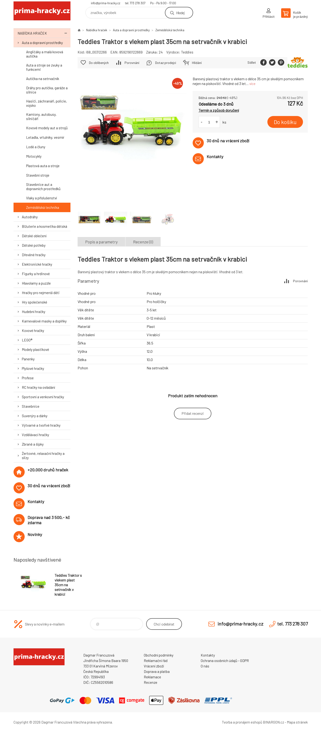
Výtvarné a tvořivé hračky (41, 425)
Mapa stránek (297, 722)
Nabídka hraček (44, 33)
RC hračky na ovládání (38, 387)
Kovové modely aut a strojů (47, 128)
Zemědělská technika (42, 207)
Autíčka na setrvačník (42, 78)
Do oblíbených (99, 63)
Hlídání (197, 63)
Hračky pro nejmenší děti (41, 293)
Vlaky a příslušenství (41, 198)
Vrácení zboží (154, 666)
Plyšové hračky (33, 368)
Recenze (150, 682)
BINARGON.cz (273, 722)
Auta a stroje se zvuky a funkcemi (44, 67)
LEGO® (27, 340)
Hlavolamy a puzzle (36, 283)
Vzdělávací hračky (35, 435)
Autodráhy (30, 217)
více (252, 83)
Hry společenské (34, 302)
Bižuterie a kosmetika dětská (44, 226)
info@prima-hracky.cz (105, 3)
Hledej (180, 12)
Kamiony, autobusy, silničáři (41, 116)
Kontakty (208, 655)
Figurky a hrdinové (36, 274)
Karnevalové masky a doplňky (44, 321)
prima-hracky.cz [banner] (42, 11)
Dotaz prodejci (165, 63)
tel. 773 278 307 (135, 3)
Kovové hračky (33, 330)
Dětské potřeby (34, 245)
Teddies (187, 52)
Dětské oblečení (34, 236)
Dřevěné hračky (34, 255)
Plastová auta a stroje (43, 166)
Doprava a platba (157, 671)
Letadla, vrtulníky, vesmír (45, 137)
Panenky (28, 359)
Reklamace (152, 677)
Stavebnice (30, 406)
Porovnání (132, 63)
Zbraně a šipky (33, 444)
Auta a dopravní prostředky (42, 42)
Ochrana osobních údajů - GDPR (225, 660)
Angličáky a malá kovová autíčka (44, 54)
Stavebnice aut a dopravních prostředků (43, 186)
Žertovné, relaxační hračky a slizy (43, 455)
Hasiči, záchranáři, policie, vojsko (46, 103)
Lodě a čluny (35, 147)
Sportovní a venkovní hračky (43, 397)
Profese (28, 378)
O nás (205, 666)
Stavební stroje (37, 175)
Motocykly (34, 156)
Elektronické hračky (37, 264)
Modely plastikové (35, 349)
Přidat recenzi (192, 413)
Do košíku (285, 122)
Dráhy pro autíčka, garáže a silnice (47, 90)
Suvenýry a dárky (34, 416)
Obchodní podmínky (158, 655)
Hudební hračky (33, 311)
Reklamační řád (155, 660)
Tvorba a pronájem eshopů (242, 722)
